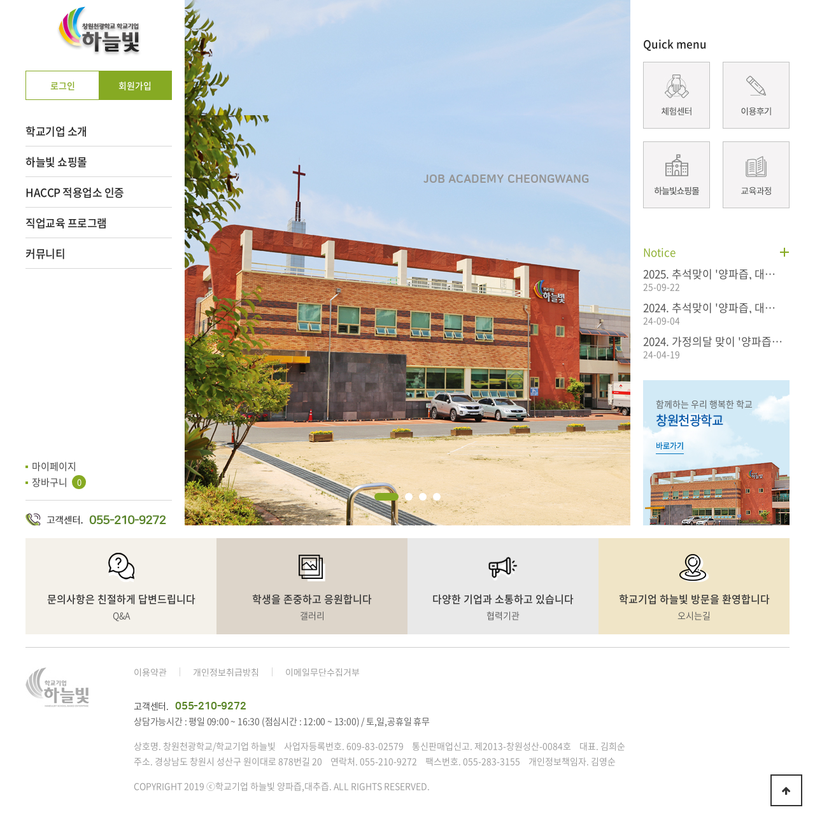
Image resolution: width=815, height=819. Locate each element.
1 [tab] (386, 497)
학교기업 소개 (56, 130)
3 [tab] (423, 497)
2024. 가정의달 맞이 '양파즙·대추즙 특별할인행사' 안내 (713, 340)
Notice (659, 251)
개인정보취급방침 (226, 672)
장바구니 (59, 482)
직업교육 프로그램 (66, 222)
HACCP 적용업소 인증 (74, 192)
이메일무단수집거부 (322, 672)
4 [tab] (437, 497)
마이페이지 (54, 466)
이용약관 (150, 672)
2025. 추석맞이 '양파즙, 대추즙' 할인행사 (713, 273)
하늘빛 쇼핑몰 (56, 161)
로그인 (62, 85)
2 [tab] (409, 497)
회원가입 (135, 85)
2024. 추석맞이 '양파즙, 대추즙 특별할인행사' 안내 (713, 307)
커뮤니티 (45, 253)
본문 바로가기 (0, 0)
